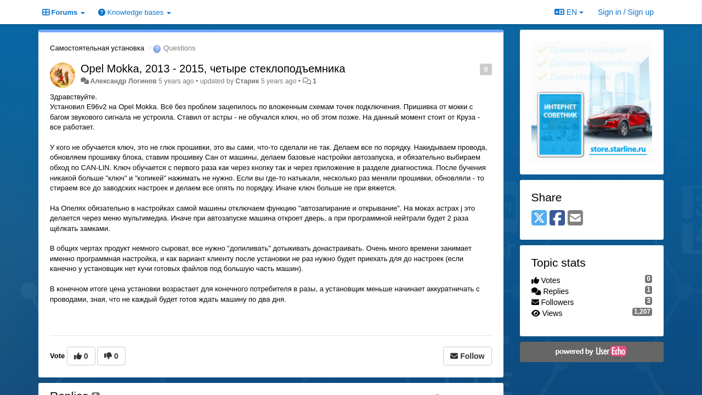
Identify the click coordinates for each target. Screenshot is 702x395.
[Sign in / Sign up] (625, 12)
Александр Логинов (123, 81)
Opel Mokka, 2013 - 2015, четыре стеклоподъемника (213, 69)
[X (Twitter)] (539, 218)
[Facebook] (557, 218)
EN (569, 12)
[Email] (575, 218)
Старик (247, 81)
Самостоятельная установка (97, 48)
